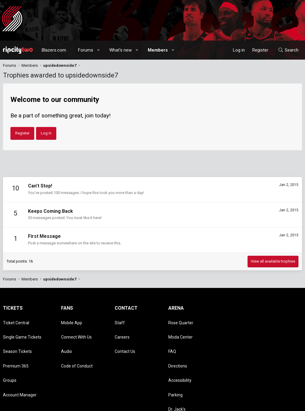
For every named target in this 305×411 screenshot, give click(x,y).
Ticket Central (16, 319)
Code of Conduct (77, 345)
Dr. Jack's (177, 371)
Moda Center (180, 328)
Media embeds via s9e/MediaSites (132, 398)
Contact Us (125, 337)
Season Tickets (17, 337)
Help (273, 403)
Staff (120, 319)
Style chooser (166, 403)
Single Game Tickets (22, 328)
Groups (9, 354)
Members (158, 50)
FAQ (172, 337)
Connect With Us (76, 328)
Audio (66, 337)
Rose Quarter (180, 319)
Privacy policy (254, 403)
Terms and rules (225, 403)
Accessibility (180, 354)
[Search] (288, 50)
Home (286, 403)
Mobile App (71, 319)
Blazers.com (54, 50)
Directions (177, 345)
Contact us (199, 403)
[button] (98, 50)
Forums (85, 50)
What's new (120, 50)
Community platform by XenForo (52, 398)
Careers (122, 328)
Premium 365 (16, 345)
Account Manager (20, 362)
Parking (175, 362)
